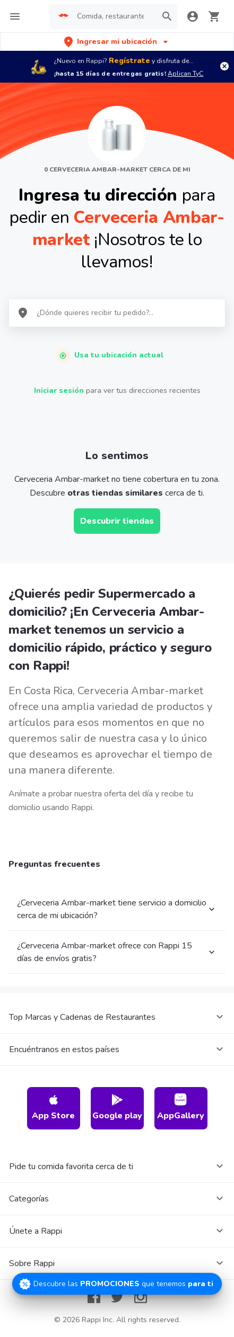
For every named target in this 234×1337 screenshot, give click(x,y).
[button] (117, 41)
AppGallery (180, 1107)
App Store (53, 1107)
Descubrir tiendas (117, 521)
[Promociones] (117, 1284)
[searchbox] (114, 16)
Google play (117, 1107)
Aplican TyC (185, 73)
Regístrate (129, 61)
